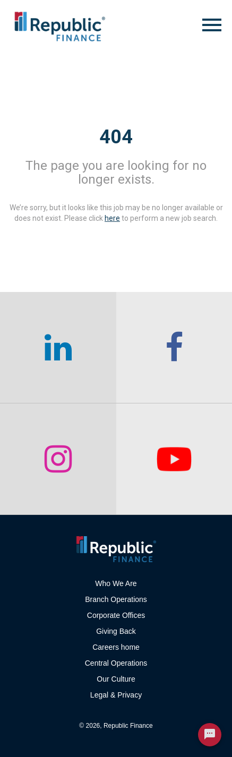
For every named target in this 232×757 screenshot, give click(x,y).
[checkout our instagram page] (58, 459)
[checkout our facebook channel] (174, 347)
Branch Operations (116, 599)
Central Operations (116, 663)
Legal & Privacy (116, 695)
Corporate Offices (116, 615)
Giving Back (116, 631)
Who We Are (115, 583)
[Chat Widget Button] (209, 734)
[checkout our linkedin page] (58, 347)
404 (116, 137)
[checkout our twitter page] (174, 459)
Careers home (116, 647)
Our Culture (116, 679)
